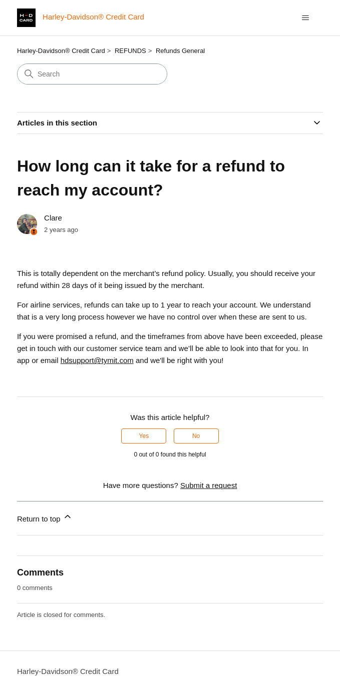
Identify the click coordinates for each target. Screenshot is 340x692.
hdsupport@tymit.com (97, 360)
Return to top (45, 517)
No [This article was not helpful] (196, 436)
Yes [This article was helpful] (144, 436)
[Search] (92, 74)
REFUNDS (130, 50)
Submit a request (208, 485)
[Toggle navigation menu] (305, 18)
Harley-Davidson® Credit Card (61, 50)
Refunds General (180, 50)
